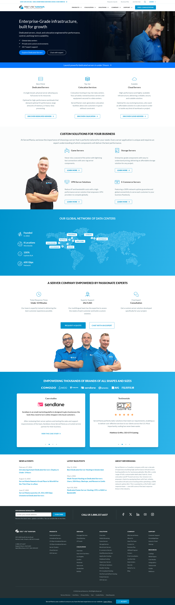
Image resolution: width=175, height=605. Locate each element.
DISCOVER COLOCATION (87, 116)
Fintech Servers (104, 577)
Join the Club (136, 2)
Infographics (152, 562)
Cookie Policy (100, 595)
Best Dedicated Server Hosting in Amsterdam (85, 470)
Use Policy (75, 595)
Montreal (72, 234)
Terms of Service (66, 595)
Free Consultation (145, 7)
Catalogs (151, 553)
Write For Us (131, 568)
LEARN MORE (73, 170)
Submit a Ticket (153, 541)
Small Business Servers (106, 553)
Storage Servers (104, 544)
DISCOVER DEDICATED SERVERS (40, 116)
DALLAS (70, 247)
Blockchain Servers (105, 547)
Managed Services (82, 535)
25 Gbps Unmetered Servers (58, 541)
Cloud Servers (54, 550)
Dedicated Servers (55, 535)
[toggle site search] (145, 2)
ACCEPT (122, 601)
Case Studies (152, 559)
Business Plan (125, 2)
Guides (151, 568)
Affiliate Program (132, 550)
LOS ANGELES (54, 247)
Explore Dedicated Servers (32, 52)
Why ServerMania (132, 535)
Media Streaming (104, 538)
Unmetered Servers (55, 538)
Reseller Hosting (104, 568)
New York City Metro (83, 553)
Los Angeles (80, 556)
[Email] (33, 514)
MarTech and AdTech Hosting (108, 574)
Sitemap (151, 544)
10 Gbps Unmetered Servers (58, 544)
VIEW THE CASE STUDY (51, 434)
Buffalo (63, 240)
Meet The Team (131, 541)
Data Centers (131, 562)
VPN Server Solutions (105, 565)
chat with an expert (102, 325)
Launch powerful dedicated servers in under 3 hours (87, 65)
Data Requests (110, 595)
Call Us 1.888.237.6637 (95, 514)
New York (80, 241)
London (89, 234)
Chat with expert (56, 52)
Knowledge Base (153, 538)
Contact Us (130, 544)
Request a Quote (112, 2)
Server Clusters (54, 547)
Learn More (107, 601)
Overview (79, 550)
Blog (128, 571)
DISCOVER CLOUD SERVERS (134, 116)
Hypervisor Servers (105, 562)
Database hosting (104, 559)
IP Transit (79, 541)
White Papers (153, 556)
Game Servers (103, 541)
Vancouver (51, 243)
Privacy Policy (85, 595)
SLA (92, 595)
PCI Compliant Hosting (106, 571)
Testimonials (152, 565)
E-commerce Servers (105, 550)
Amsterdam (102, 239)
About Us (130, 538)
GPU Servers (53, 553)
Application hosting (105, 556)
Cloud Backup (81, 538)
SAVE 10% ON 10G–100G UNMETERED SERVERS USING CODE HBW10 (43, 2)
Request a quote (73, 325)
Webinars (151, 571)
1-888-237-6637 (20, 544)
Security (129, 565)
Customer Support (154, 535)
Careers (129, 553)
